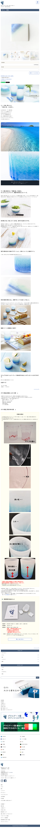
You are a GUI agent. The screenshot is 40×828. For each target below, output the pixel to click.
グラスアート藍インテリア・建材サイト (7, 777)
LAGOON (3, 736)
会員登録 (2, 700)
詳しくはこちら (20, 639)
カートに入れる (34, 73)
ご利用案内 (7, 594)
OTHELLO (3, 747)
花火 (21, 741)
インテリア (3, 659)
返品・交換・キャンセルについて (6, 709)
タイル (2, 786)
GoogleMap (11, 772)
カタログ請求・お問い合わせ (6, 800)
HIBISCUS (22, 749)
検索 (37, 677)
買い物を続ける (3, 80)
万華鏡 (3, 744)
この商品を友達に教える (5, 77)
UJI (2, 754)
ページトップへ (36, 389)
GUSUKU (22, 754)
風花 (2, 749)
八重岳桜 (22, 736)
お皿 (2, 669)
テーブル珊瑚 (23, 739)
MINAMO (3, 752)
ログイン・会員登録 (4, 817)
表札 (2, 657)
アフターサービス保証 (4, 815)
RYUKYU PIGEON (23, 744)
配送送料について (4, 811)
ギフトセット (4, 652)
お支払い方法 (3, 706)
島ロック (3, 739)
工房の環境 (3, 796)
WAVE (3, 741)
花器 (2, 673)
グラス (3, 667)
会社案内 (2, 701)
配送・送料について (4, 708)
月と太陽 (22, 747)
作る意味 (2, 798)
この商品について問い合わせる (6, 79)
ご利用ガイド (3, 703)
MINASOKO (3, 757)
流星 (21, 752)
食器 (2, 661)
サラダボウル (4, 671)
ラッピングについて (4, 794)
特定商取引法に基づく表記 (5, 819)
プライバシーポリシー (4, 821)
